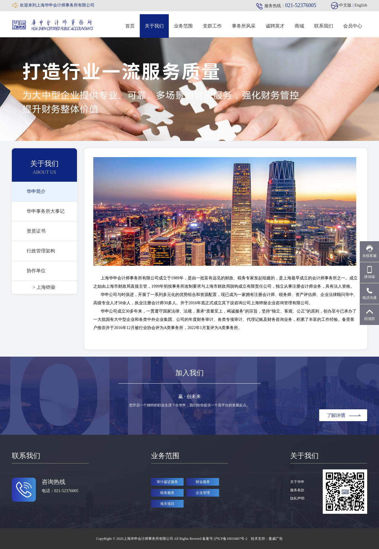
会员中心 (352, 25)
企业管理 (203, 493)
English (360, 5)
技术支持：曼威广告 (267, 539)
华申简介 (36, 191)
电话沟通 (369, 293)
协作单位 (36, 270)
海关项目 (167, 504)
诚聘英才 (275, 25)
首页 (130, 25)
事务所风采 (244, 25)
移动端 (369, 272)
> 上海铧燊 (44, 287)
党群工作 (212, 25)
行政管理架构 (41, 250)
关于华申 (297, 482)
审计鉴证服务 (167, 482)
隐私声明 (297, 498)
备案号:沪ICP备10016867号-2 (225, 539)
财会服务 (203, 482)
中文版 (345, 5)
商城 (299, 25)
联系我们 (323, 25)
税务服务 (167, 493)
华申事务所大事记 (46, 211)
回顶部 (369, 314)
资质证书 (36, 231)
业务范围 (183, 25)
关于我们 (154, 25)
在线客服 (369, 251)
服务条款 (297, 490)
